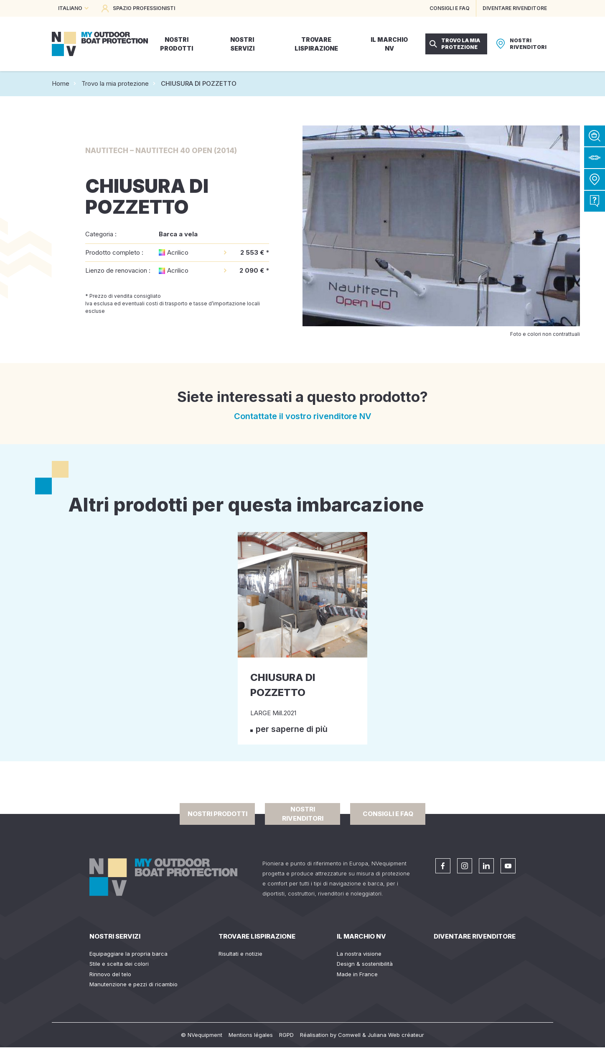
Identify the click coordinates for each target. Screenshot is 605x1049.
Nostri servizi (114, 936)
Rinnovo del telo (110, 974)
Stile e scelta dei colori (119, 963)
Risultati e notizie (240, 953)
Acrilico (177, 252)
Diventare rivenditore (475, 936)
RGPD (286, 1034)
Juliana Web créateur (396, 1034)
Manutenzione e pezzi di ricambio (133, 984)
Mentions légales (251, 1034)
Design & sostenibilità (365, 963)
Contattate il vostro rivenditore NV (302, 416)
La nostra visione (359, 953)
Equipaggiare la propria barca (128, 953)
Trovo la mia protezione (115, 83)
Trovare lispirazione (257, 936)
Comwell (349, 1034)
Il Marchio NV (361, 936)
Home (60, 83)
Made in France (357, 974)
